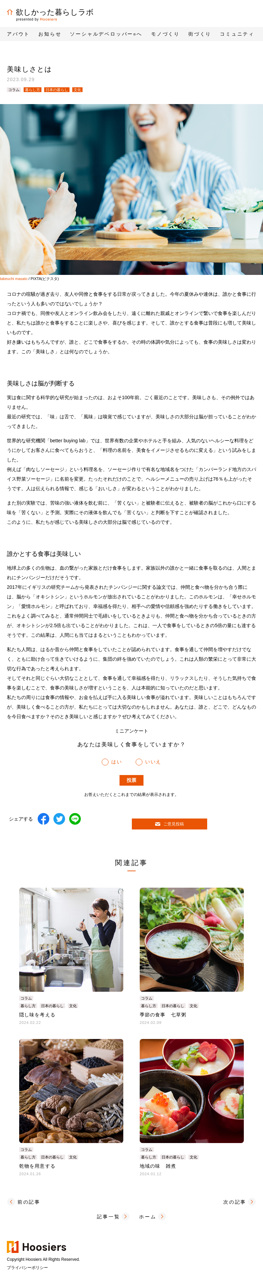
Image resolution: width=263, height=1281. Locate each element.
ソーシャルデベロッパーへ (106, 34)
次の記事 (234, 1202)
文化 (77, 90)
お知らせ (49, 34)
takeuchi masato (13, 279)
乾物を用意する (37, 1166)
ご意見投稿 (169, 824)
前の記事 (28, 1202)
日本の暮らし (57, 90)
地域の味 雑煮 (158, 1166)
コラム (14, 90)
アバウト (18, 34)
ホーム (147, 1216)
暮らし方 (32, 90)
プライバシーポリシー (27, 1267)
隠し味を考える (37, 1014)
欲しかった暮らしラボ (50, 12)
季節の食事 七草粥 (163, 1014)
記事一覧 (108, 1216)
